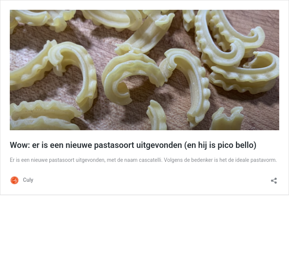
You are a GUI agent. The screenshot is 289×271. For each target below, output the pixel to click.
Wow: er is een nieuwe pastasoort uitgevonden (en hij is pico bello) (133, 145)
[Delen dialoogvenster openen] (274, 178)
